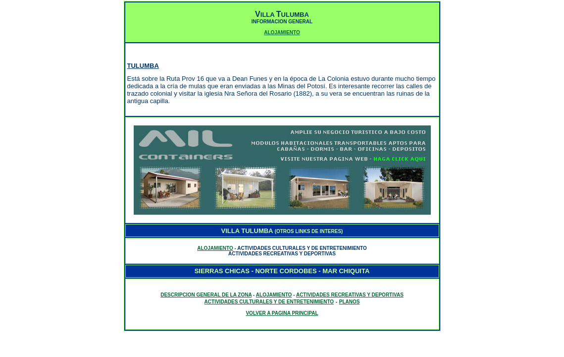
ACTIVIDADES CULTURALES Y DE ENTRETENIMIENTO (269, 301)
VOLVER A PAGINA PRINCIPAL (282, 313)
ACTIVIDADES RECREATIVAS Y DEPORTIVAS (350, 295)
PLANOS (349, 301)
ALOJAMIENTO (282, 32)
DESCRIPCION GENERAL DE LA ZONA (206, 295)
